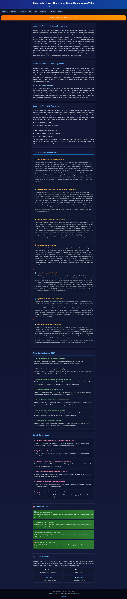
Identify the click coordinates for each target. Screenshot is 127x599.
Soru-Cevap (43, 11)
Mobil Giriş (23, 11)
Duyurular (52, 11)
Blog (30, 11)
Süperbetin (13, 11)
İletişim (60, 11)
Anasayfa (4, 11)
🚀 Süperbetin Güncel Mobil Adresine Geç (63, 18)
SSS (36, 11)
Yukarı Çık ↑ (63, 596)
